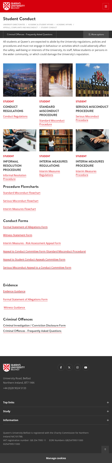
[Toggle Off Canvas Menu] (106, 6)
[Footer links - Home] (14, 368)
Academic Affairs (64, 24)
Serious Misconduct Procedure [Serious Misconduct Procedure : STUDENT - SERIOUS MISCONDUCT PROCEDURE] (87, 118)
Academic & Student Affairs (40, 24)
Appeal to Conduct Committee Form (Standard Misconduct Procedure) (44, 251)
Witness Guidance (15, 307)
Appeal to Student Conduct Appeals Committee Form (34, 259)
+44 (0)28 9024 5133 (14, 388)
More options (96, 34)
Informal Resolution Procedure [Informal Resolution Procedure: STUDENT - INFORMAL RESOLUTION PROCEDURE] (14, 177)
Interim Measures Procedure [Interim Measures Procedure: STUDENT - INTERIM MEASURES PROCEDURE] (86, 172)
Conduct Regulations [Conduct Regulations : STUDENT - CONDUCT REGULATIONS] (15, 116)
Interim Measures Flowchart (19, 209)
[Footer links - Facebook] (61, 367)
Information (10, 420)
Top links (8, 402)
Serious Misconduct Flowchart (20, 200)
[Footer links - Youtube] (85, 367)
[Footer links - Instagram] (77, 367)
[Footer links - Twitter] (69, 367)
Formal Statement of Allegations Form (25, 227)
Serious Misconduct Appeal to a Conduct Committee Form (37, 267)
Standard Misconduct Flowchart (21, 192)
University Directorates (14, 24)
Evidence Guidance (14, 291)
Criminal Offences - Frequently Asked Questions (29, 34)
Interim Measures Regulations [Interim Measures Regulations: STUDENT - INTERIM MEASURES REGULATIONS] (49, 172)
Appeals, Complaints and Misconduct (20, 27)
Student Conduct (49, 27)
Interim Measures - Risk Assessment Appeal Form (32, 243)
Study (6, 411)
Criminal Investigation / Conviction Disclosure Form (34, 325)
